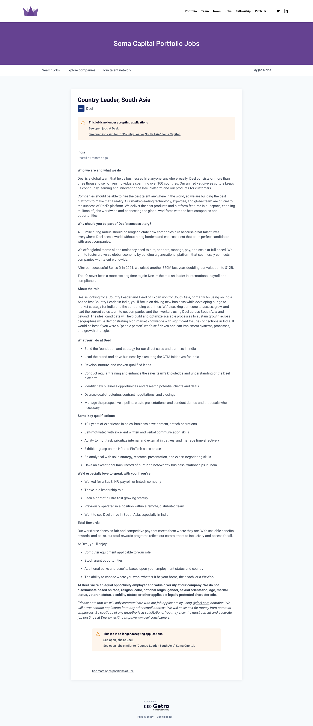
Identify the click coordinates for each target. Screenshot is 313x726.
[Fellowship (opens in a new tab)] (243, 11)
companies (81, 70)
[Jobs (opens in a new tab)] (228, 11)
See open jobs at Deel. (104, 128)
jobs (51, 70)
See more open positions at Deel (113, 671)
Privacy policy (145, 716)
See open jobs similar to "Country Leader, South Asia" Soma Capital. (135, 134)
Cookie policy (164, 716)
